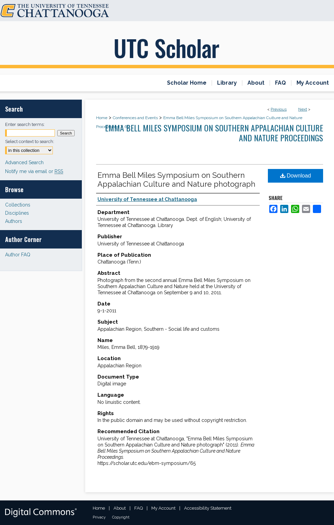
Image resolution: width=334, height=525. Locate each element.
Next (302, 109)
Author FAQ (17, 254)
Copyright (121, 517)
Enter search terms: (25, 124)
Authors (13, 221)
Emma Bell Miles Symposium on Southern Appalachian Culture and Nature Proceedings (214, 133)
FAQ (138, 508)
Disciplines (17, 213)
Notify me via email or (34, 171)
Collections (17, 205)
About (119, 508)
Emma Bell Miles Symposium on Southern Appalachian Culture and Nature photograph (176, 179)
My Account (163, 508)
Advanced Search (24, 162)
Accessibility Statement (207, 508)
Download (295, 176)
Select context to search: (29, 141)
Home (101, 117)
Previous (279, 109)
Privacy (99, 517)
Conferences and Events (135, 117)
